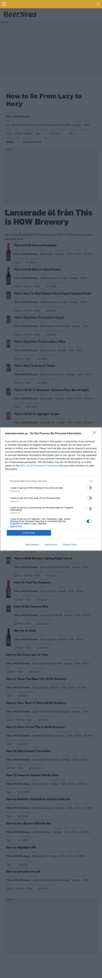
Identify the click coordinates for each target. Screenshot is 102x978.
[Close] (95, 434)
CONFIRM (29, 533)
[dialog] (51, 489)
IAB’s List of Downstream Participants (39, 465)
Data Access (50, 544)
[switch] (89, 487)
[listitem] (51, 481)
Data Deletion (32, 544)
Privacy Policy (69, 544)
